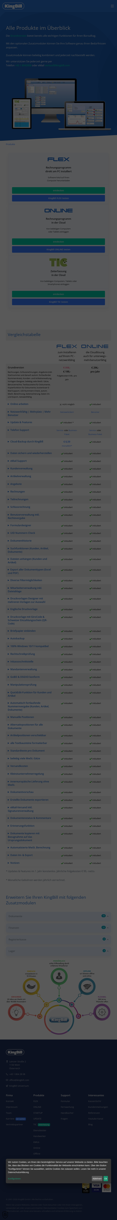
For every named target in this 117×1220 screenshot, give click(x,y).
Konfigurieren (14, 1178)
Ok (105, 1178)
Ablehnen (97, 1178)
